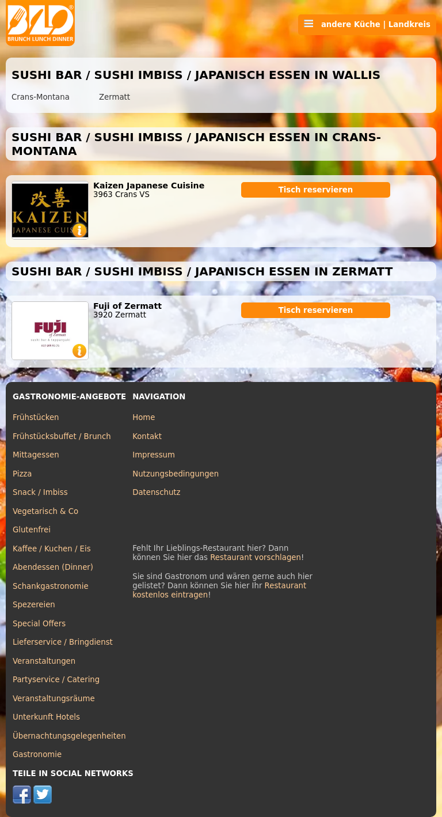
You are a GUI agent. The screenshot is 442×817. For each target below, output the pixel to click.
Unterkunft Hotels (46, 717)
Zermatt (114, 97)
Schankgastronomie (51, 586)
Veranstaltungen (44, 661)
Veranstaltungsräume (54, 698)
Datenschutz (156, 492)
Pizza (22, 474)
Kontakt (147, 436)
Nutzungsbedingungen (175, 474)
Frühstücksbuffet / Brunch (62, 436)
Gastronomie (37, 754)
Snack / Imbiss (40, 492)
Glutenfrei (32, 529)
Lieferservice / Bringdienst (63, 642)
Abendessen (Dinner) (53, 567)
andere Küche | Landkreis (367, 24)
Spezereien (34, 604)
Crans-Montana (41, 97)
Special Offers (39, 623)
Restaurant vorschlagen (255, 557)
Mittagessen (36, 455)
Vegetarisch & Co (45, 511)
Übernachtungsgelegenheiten (69, 736)
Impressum (153, 455)
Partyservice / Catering (56, 679)
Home (143, 417)
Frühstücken (36, 417)
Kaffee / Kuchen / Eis (52, 548)
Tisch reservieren (316, 190)
